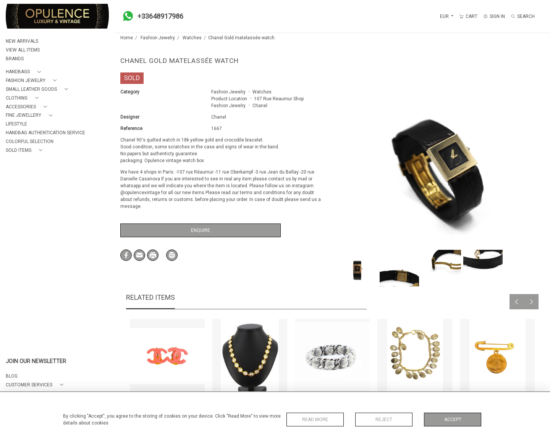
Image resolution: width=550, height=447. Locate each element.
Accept (452, 419)
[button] (25, 72)
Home (126, 37)
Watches (192, 37)
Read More (315, 419)
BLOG (12, 376)
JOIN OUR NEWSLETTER (36, 361)
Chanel (259, 105)
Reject (383, 419)
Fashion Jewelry (158, 37)
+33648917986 (150, 16)
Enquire (200, 230)
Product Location (229, 98)
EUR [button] (445, 16)
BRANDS (15, 58)
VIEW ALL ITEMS (23, 50)
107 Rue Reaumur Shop (279, 98)
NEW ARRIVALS (22, 41)
